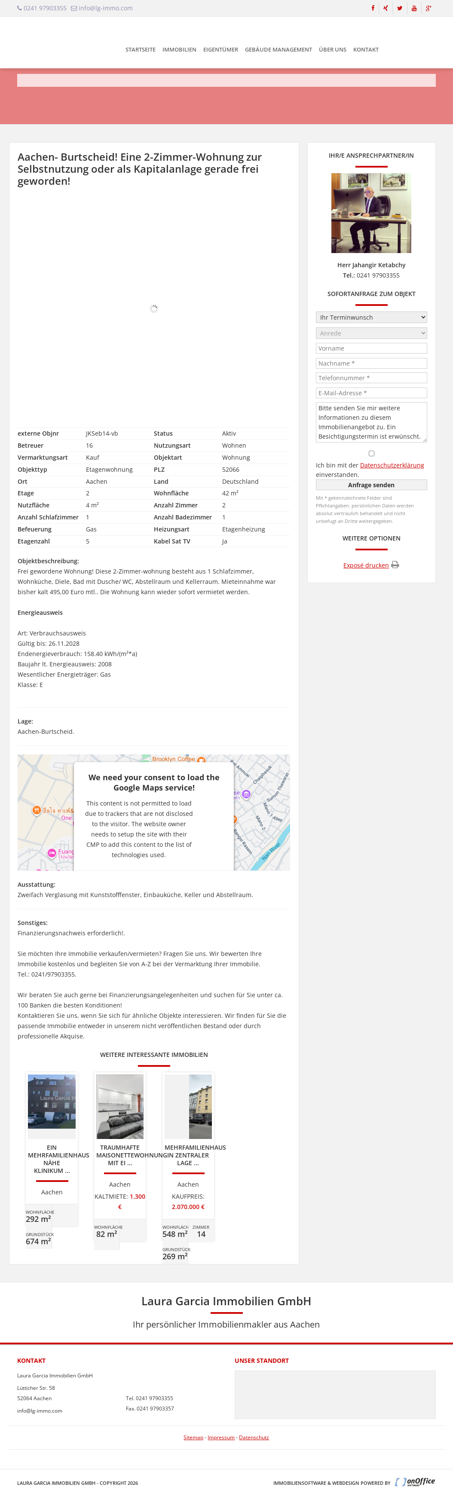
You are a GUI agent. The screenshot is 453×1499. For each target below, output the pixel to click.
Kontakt (366, 49)
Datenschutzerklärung (392, 465)
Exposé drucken (371, 564)
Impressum (221, 1437)
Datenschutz (254, 1437)
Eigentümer (220, 49)
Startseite (140, 49)
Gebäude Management (278, 49)
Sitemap (193, 1437)
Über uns (332, 49)
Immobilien (179, 49)
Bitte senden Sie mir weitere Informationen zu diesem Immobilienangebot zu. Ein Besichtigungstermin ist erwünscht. (371, 422)
